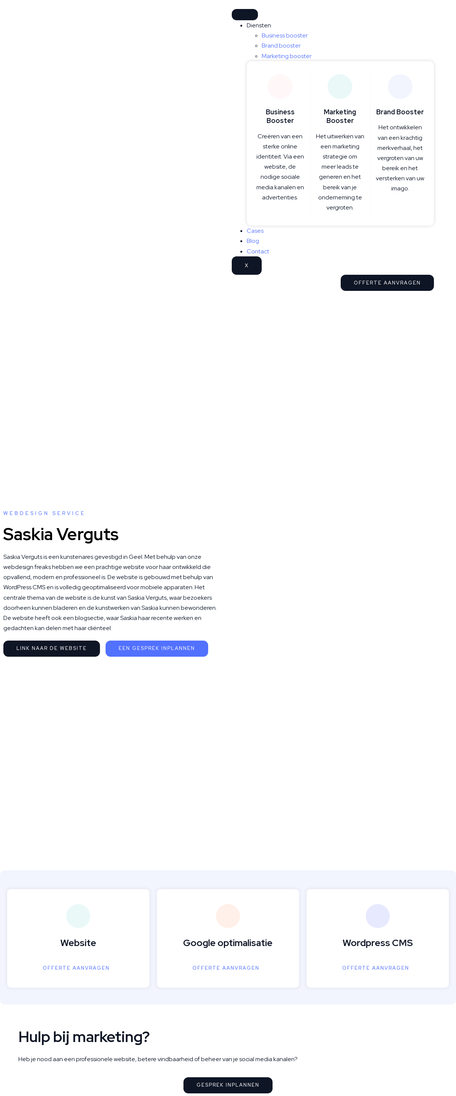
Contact (258, 251)
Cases (255, 231)
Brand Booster (400, 112)
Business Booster (280, 116)
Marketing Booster (340, 116)
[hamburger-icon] (245, 14)
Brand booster (281, 45)
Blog (253, 241)
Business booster (285, 35)
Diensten (259, 25)
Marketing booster (286, 56)
